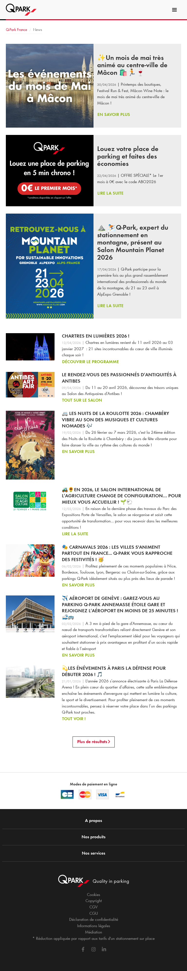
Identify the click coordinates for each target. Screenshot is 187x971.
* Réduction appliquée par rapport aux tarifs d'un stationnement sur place (93, 938)
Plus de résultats (93, 741)
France (16, 29)
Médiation (93, 932)
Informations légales (93, 925)
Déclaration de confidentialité (93, 919)
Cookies (93, 894)
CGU (93, 913)
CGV (93, 907)
